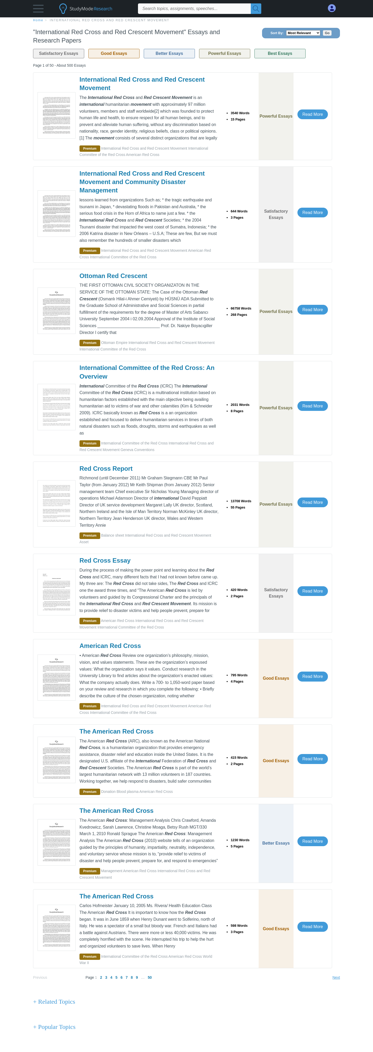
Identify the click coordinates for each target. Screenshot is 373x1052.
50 (150, 977)
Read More (312, 114)
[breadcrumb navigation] (186, 20)
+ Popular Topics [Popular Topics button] (54, 1026)
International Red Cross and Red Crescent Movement (109, 20)
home (38, 20)
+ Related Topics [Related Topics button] (54, 1001)
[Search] (256, 8)
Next (336, 977)
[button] (38, 10)
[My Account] (334, 8)
